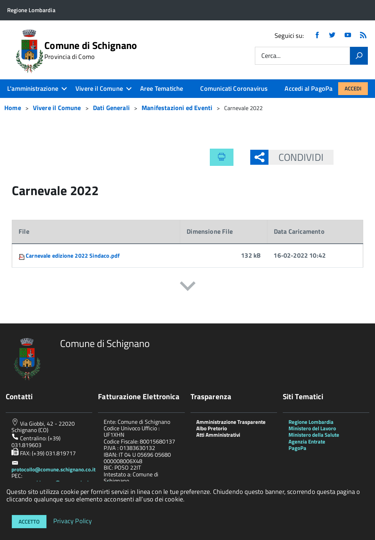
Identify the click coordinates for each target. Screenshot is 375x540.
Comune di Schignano (90, 50)
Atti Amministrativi (218, 435)
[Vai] (359, 56)
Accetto (29, 521)
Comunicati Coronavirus (233, 88)
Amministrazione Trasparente (231, 422)
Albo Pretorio (211, 428)
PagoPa (297, 448)
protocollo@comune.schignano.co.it (53, 469)
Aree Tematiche (161, 88)
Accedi (353, 88)
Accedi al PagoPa (308, 88)
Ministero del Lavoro (312, 428)
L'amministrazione (32, 88)
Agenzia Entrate (306, 441)
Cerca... (271, 56)
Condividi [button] (296, 157)
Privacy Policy (72, 520)
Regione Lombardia (311, 422)
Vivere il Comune (99, 88)
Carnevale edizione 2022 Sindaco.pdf (73, 255)
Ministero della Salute (313, 435)
